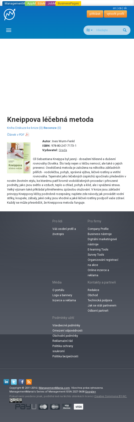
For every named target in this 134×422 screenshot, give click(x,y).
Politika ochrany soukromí (62, 348)
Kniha (11, 128)
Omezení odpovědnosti (67, 330)
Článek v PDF (15, 134)
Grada (63, 150)
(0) (52, 128)
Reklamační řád (62, 341)
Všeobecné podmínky (66, 325)
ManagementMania (18, 3)
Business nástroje (100, 234)
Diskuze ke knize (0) (29, 128)
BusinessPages (68, 3)
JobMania (54, 3)
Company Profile (98, 229)
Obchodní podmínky (65, 335)
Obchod (93, 295)
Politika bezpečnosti (65, 356)
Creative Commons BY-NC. (110, 396)
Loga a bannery (62, 295)
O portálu (58, 290)
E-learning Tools (98, 249)
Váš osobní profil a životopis (64, 231)
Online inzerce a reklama (98, 273)
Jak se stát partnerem (102, 305)
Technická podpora (100, 300)
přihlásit (95, 13)
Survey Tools (96, 254)
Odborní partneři (98, 310)
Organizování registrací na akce (103, 262)
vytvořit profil (115, 13)
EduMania (44, 3)
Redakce (93, 290)
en (114, 8)
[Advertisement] (69, 72)
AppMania (34, 3)
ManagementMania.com (54, 387)
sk (125, 8)
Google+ (90, 391)
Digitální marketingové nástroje (102, 242)
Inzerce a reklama (64, 300)
